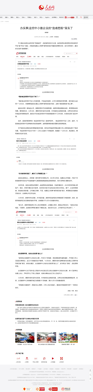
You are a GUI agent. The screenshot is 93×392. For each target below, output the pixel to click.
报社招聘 (28, 368)
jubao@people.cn (60, 371)
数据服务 (57, 368)
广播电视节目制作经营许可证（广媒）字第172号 (65, 377)
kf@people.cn (33, 374)
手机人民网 (35, 359)
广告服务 (40, 368)
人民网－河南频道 (54, 36)
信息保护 (75, 368)
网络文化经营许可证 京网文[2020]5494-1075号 (36, 380)
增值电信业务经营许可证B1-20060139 (44, 377)
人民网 (1, 21)
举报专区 (61, 17)
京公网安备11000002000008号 (78, 380)
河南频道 (7, 21)
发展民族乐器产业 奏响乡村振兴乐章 (27, 318)
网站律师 (69, 368)
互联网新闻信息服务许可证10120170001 (26, 377)
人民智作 (61, 359)
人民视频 (52, 359)
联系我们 (81, 368)
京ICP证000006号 (67, 380)
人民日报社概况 (13, 368)
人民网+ (26, 359)
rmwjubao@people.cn (66, 374)
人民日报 (18, 359)
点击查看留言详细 (48, 169)
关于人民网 (21, 368)
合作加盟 (46, 368)
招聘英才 (34, 368)
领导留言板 (44, 359)
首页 (1, 17)
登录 (87, 17)
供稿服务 (51, 368)
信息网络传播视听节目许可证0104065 (16, 380)
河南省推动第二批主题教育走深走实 (27, 305)
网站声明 (63, 368)
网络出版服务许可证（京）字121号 (55, 380)
